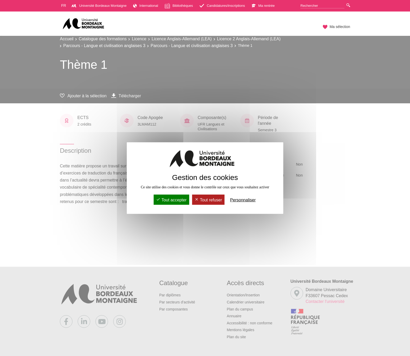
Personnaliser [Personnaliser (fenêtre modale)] (243, 200)
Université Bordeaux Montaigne (99, 6)
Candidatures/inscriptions (222, 6)
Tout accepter (171, 200)
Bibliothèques (179, 5)
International (145, 6)
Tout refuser (208, 200)
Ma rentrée (263, 6)
